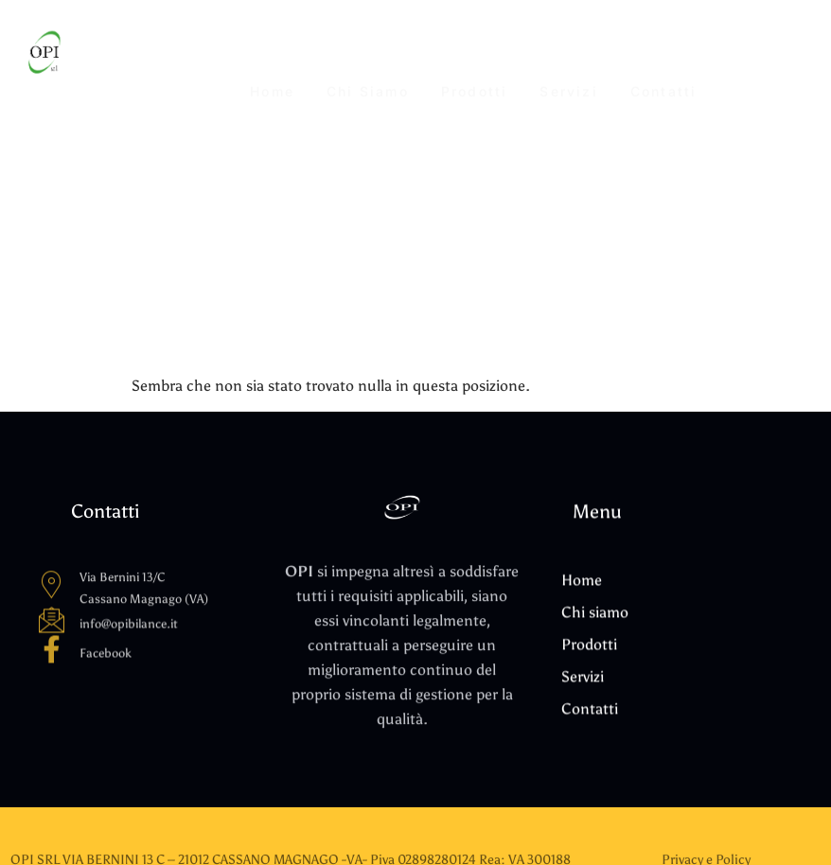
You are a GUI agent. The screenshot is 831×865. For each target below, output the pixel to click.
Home (272, 53)
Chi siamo (368, 53)
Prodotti (474, 53)
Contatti (664, 53)
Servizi (568, 53)
